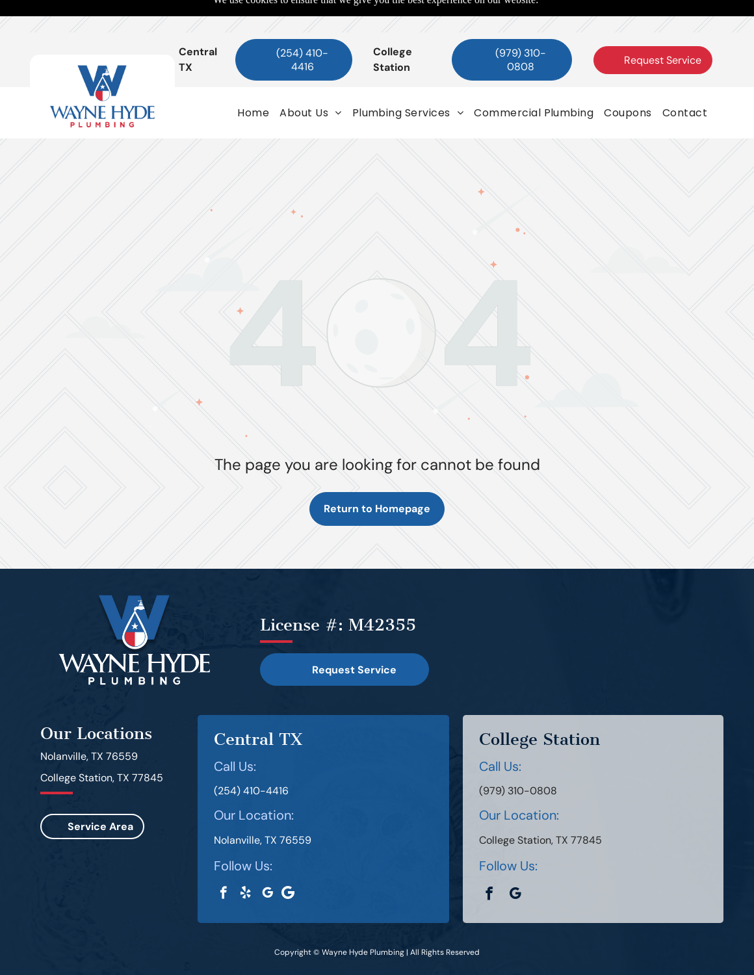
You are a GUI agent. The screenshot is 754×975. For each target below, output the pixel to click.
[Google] (288, 862)
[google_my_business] (267, 862)
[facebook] (223, 862)
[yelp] (245, 862)
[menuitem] (253, 80)
